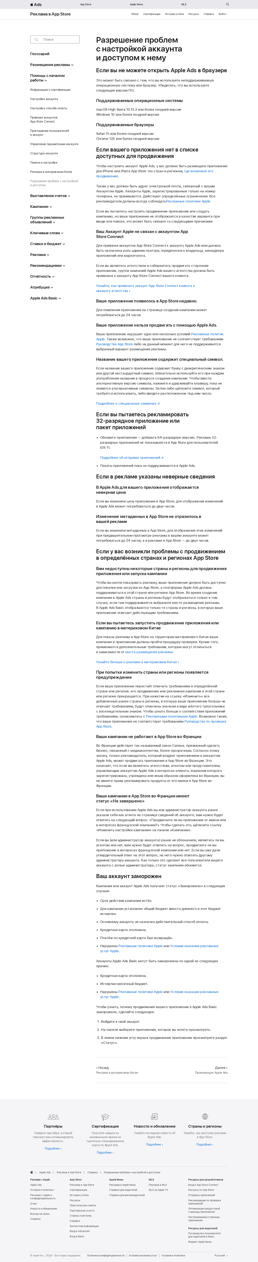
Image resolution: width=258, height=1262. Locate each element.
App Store (85, 4)
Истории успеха (174, 14)
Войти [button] (223, 14)
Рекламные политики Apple (188, 201)
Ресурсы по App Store (201, 1190)
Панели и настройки (43, 162)
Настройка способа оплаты (48, 108)
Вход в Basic (77, 1236)
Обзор (134, 14)
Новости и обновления (43, 1208)
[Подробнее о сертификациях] (104, 1133)
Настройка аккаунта (44, 99)
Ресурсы (193, 14)
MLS (183, 4)
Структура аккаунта (44, 153)
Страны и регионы (81, 1215)
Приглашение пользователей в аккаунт (49, 132)
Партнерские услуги (82, 1210)
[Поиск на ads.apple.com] (227, 4)
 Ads (36, 4)
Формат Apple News (199, 1241)
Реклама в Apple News (122, 1185)
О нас (33, 1203)
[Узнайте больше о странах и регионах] (205, 1129)
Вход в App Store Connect (203, 1185)
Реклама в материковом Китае (51, 171)
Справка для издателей (123, 1190)
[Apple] (31, 1172)
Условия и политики (42, 1190)
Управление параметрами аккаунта (54, 144)
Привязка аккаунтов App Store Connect (44, 119)
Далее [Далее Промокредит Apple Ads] (221, 1068)
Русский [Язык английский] (221, 1255)
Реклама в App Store (50, 14)
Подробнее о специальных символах (126, 403)
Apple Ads (36, 1185)
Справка (209, 14)
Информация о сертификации (50, 89)
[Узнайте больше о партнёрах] (53, 1131)
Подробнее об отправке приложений (130, 458)
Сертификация (151, 14)
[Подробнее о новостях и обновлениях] (154, 1129)
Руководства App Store (114, 344)
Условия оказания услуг (143, 1255)
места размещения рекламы (149, 652)
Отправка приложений (201, 1195)
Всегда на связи (39, 1214)
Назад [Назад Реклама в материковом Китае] (102, 1068)
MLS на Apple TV (158, 1190)
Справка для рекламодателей (127, 1195)
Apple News (136, 4)
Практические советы (83, 1205)
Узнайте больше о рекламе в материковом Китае (136, 662)
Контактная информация (84, 1226)
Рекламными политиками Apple (171, 716)
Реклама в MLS (158, 1185)
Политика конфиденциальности (106, 1255)
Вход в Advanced (79, 1231)
